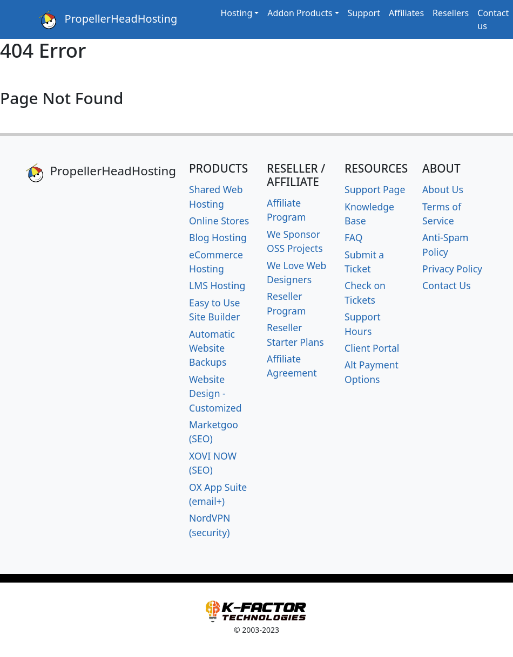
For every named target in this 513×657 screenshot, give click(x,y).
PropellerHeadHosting (108, 19)
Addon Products (299, 13)
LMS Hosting (217, 285)
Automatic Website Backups (212, 348)
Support (364, 13)
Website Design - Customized (215, 393)
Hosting (236, 13)
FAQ (353, 237)
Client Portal (372, 347)
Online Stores (219, 220)
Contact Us (446, 285)
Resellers (451, 13)
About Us (442, 189)
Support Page (375, 189)
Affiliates (406, 13)
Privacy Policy (452, 268)
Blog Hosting (218, 237)
